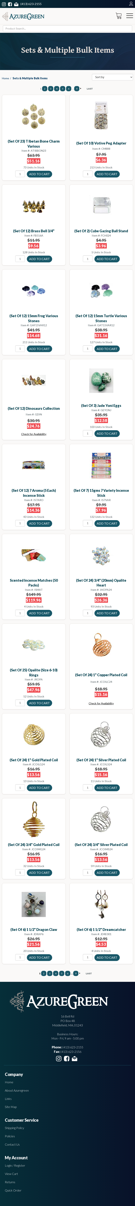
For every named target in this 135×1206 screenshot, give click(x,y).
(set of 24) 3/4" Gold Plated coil (33, 845)
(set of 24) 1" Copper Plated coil (101, 675)
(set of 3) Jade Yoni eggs (101, 405)
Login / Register (15, 1165)
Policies (10, 1136)
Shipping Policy (14, 1128)
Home (5, 78)
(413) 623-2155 (31, 4)
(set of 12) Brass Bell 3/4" (33, 231)
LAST (90, 88)
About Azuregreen (17, 1090)
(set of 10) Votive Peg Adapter (101, 143)
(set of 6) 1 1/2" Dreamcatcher (101, 929)
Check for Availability (33, 434)
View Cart (11, 1174)
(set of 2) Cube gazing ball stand (101, 231)
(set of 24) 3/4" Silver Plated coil (101, 845)
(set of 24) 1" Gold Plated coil (34, 760)
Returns (10, 1182)
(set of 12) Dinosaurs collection (34, 408)
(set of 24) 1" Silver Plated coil (101, 760)
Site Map (11, 1107)
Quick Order (13, 1190)
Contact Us (12, 1144)
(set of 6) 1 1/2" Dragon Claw (33, 929)
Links (8, 1098)
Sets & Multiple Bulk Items (30, 78)
